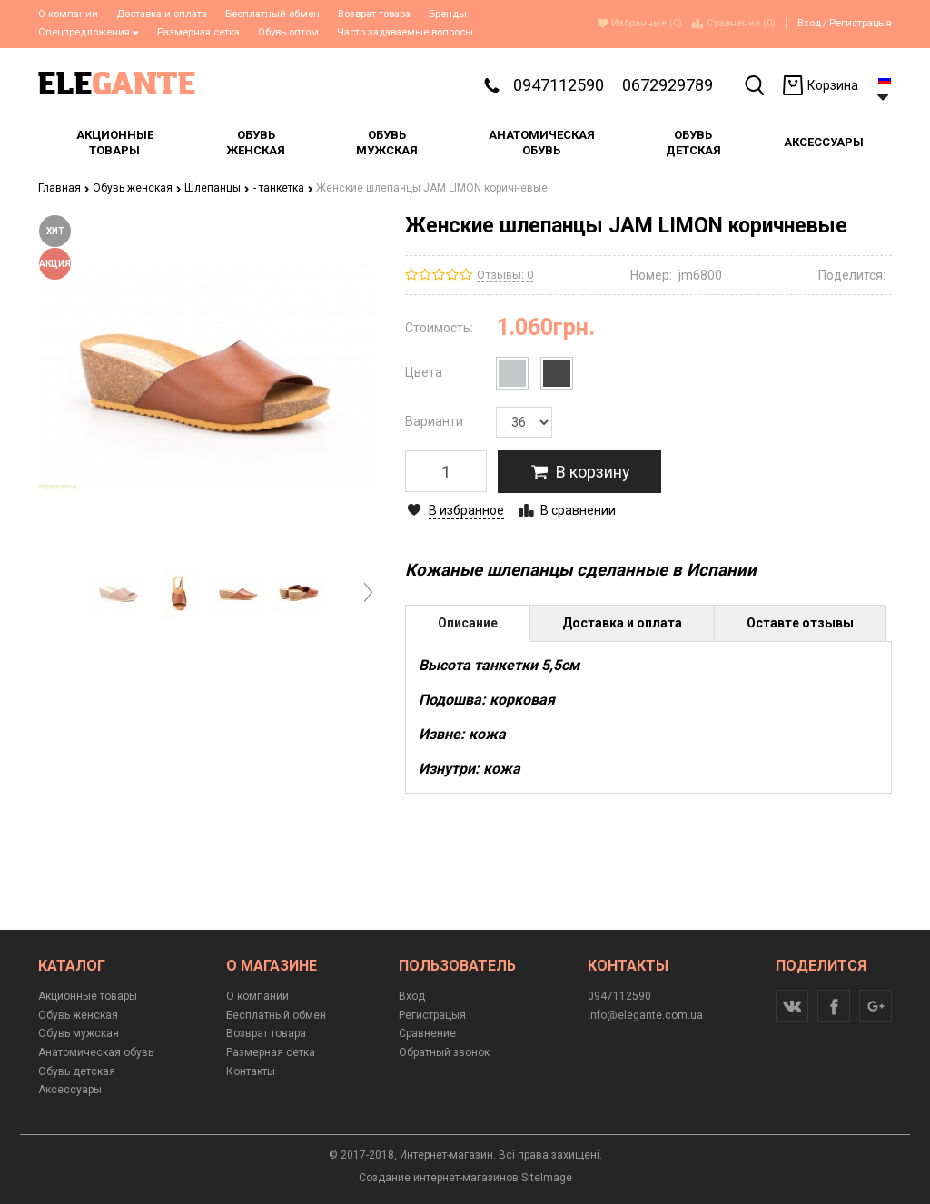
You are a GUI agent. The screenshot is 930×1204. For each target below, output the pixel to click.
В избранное (466, 510)
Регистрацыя (860, 23)
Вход (809, 23)
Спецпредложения (88, 32)
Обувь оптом (288, 32)
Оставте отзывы (800, 623)
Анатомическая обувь (95, 1052)
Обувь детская (76, 1071)
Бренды (448, 14)
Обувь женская (137, 188)
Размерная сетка (198, 32)
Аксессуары (70, 1089)
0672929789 (667, 84)
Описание (468, 623)
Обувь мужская (78, 1033)
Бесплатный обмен (272, 14)
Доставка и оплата (161, 14)
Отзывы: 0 (505, 274)
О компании (68, 14)
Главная (64, 188)
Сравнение (427, 1033)
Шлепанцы (217, 188)
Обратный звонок (444, 1052)
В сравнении (578, 510)
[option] (119, 593)
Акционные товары (87, 996)
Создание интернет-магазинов (439, 1177)
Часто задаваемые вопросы (405, 32)
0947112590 (558, 84)
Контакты (250, 1071)
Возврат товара (374, 14)
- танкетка (283, 188)
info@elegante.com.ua (645, 1015)
